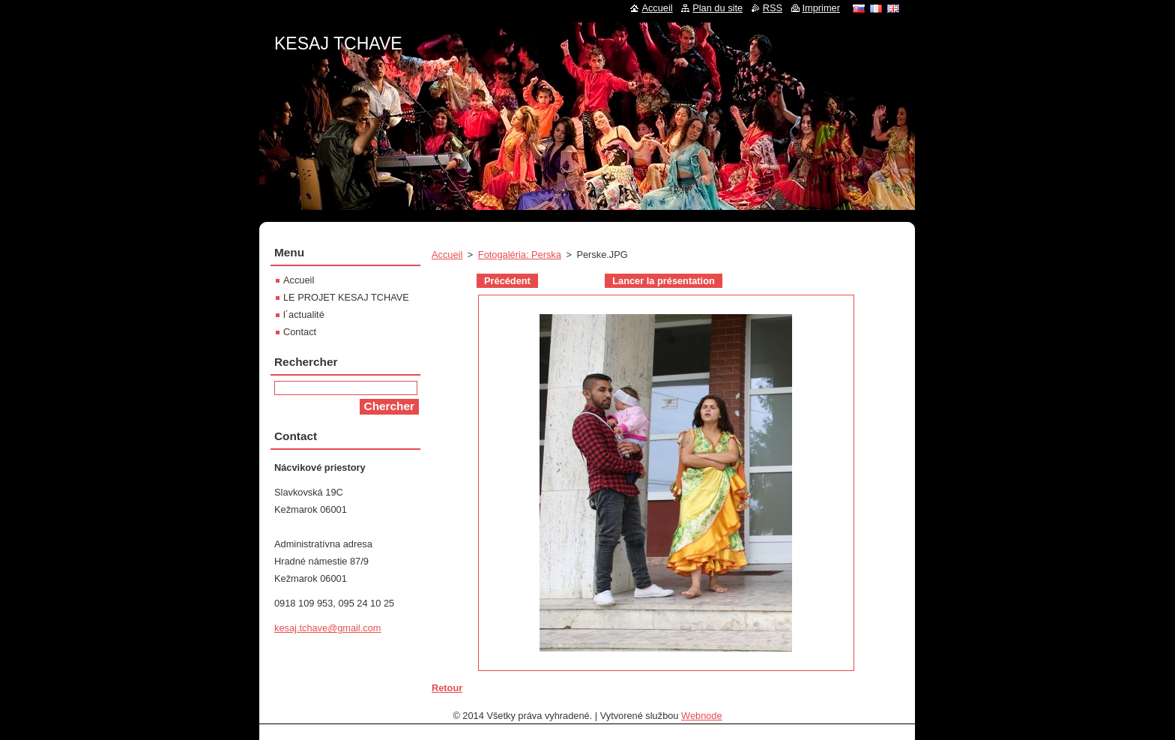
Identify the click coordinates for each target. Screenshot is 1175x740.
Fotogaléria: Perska (519, 254)
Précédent (507, 280)
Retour (447, 688)
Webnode (701, 715)
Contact (299, 331)
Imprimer (821, 7)
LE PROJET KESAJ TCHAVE (346, 297)
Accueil (447, 254)
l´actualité (303, 314)
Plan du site (717, 7)
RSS (772, 7)
